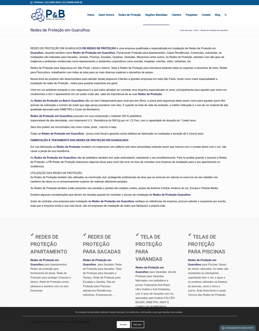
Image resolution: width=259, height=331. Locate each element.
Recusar (138, 324)
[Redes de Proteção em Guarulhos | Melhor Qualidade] (48, 15)
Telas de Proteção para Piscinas (206, 244)
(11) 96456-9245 (72, 2)
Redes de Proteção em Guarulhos (60, 30)
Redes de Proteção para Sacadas (102, 244)
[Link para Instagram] (31, 2)
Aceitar (123, 324)
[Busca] (225, 15)
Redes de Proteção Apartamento (48, 244)
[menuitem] (90, 15)
